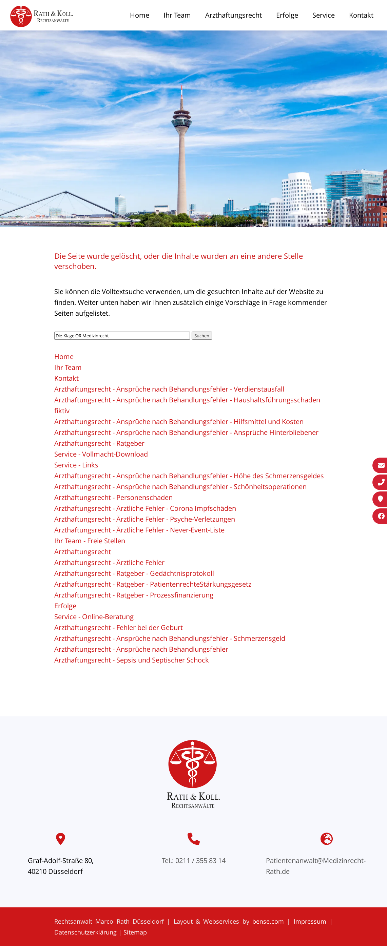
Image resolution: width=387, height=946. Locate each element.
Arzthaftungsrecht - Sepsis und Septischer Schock (131, 660)
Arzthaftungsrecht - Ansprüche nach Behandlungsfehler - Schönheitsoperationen (180, 486)
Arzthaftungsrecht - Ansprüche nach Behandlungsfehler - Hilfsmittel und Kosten (179, 421)
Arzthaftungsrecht (233, 15)
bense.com (268, 921)
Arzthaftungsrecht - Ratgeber (99, 443)
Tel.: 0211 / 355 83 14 (194, 860)
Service (323, 15)
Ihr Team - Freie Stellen (89, 540)
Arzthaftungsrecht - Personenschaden (113, 497)
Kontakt (361, 15)
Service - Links (76, 464)
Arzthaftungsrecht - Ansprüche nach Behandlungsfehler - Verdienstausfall (169, 389)
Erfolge (287, 15)
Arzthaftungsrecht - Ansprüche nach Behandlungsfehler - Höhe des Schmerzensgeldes (189, 475)
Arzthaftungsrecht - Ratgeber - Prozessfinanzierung (133, 595)
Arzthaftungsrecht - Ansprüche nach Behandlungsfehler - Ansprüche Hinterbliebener (186, 432)
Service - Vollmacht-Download (101, 454)
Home (139, 15)
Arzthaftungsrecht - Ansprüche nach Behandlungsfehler (141, 649)
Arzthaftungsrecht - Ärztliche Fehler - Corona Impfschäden (145, 508)
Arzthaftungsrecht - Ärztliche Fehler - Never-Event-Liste (139, 529)
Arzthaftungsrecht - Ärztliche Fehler (109, 562)
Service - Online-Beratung (94, 616)
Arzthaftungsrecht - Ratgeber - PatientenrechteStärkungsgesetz (152, 584)
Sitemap (135, 932)
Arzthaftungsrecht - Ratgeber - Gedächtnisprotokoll (134, 573)
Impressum (310, 921)
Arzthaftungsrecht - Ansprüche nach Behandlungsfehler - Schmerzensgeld (169, 638)
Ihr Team (177, 15)
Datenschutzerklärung (85, 932)
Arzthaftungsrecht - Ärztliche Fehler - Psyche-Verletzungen (144, 519)
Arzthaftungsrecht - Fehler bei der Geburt (118, 627)
